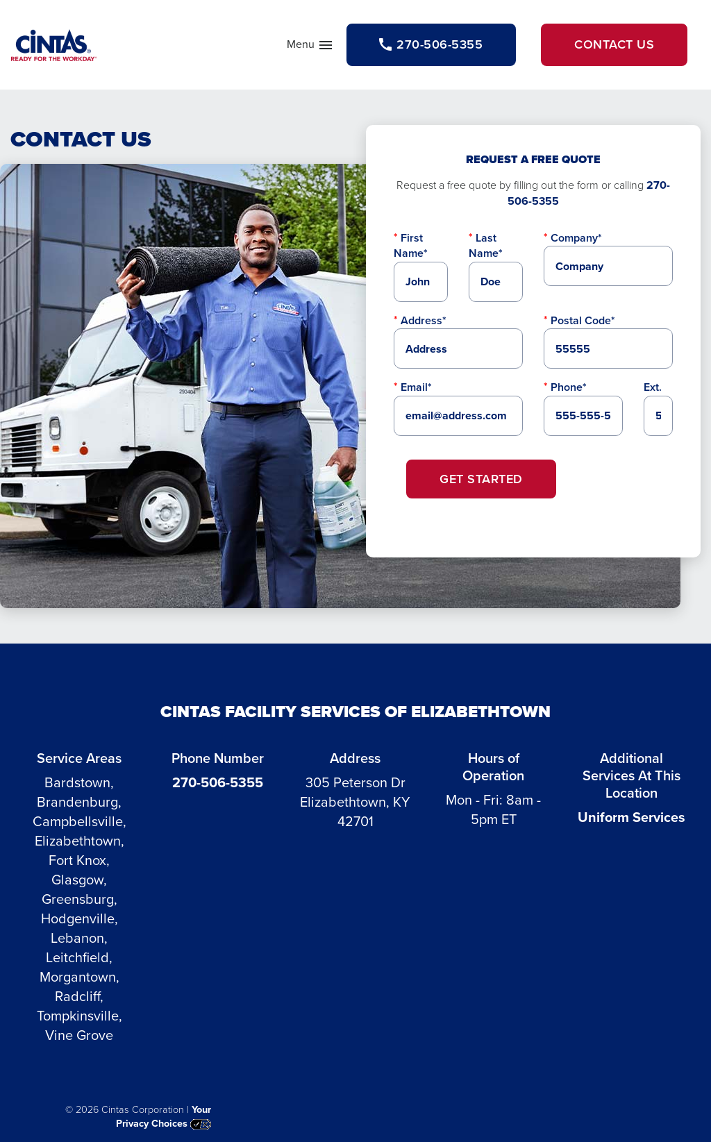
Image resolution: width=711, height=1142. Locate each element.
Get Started (481, 479)
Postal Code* (583, 320)
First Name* (411, 245)
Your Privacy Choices (163, 1116)
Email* (416, 387)
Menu (310, 47)
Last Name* (486, 245)
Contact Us (614, 44)
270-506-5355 (217, 782)
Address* (423, 320)
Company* (576, 238)
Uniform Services (631, 817)
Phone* (569, 387)
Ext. (653, 387)
